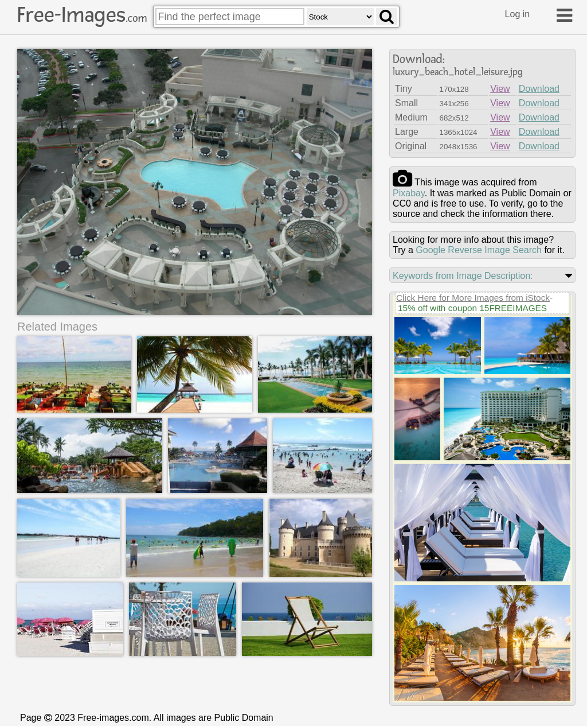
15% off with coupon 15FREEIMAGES (472, 308)
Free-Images (82, 15)
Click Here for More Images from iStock (473, 297)
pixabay (409, 193)
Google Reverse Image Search (479, 250)
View (500, 89)
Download (539, 89)
